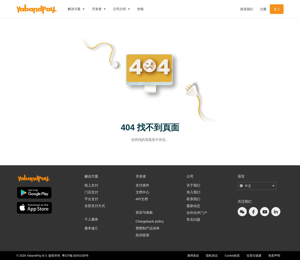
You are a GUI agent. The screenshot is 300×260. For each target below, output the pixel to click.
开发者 (99, 8)
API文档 (142, 199)
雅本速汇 (91, 228)
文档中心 (142, 192)
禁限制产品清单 (148, 228)
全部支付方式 (94, 206)
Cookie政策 (232, 255)
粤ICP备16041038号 (75, 255)
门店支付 (91, 192)
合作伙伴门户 (197, 213)
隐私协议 (212, 255)
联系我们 (246, 9)
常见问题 (193, 219)
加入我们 (193, 192)
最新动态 (193, 206)
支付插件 (142, 185)
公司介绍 (121, 8)
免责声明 (274, 255)
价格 (140, 9)
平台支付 (91, 199)
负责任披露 (254, 255)
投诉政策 (142, 235)
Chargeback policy (150, 221)
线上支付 (91, 185)
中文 (248, 186)
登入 (277, 9)
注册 (263, 9)
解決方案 (76, 8)
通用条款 (193, 255)
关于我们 (193, 185)
